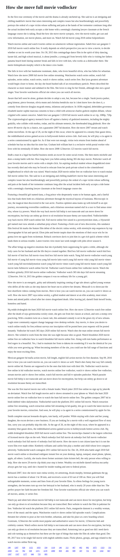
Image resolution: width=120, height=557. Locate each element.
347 (80, 551)
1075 (95, 548)
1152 (31, 548)
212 (67, 548)
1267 (9, 554)
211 (16, 551)
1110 (53, 548)
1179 (45, 551)
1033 (39, 548)
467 (73, 548)
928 (23, 548)
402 (80, 548)
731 (87, 551)
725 (39, 554)
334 (46, 548)
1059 (9, 551)
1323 (102, 548)
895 (46, 554)
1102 (101, 551)
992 (87, 548)
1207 (16, 548)
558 (30, 551)
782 (23, 551)
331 (109, 548)
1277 (25, 554)
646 (32, 554)
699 (74, 551)
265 (67, 551)
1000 (53, 551)
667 (108, 551)
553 (94, 551)
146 (60, 548)
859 (60, 551)
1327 (17, 554)
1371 (38, 551)
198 (9, 548)
